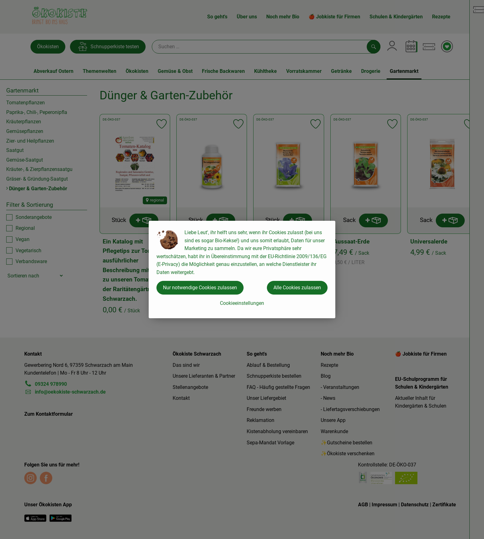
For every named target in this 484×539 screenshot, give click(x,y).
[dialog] (242, 269)
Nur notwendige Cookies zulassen (200, 288)
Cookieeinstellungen (242, 303)
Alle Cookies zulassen (297, 288)
